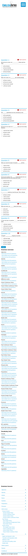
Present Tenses (6, 511)
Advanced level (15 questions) (8, 316)
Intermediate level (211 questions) (9, 304)
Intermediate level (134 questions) (9, 255)
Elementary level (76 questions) (8, 397)
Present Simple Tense (8, 512)
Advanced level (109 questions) (8, 306)
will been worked (5, 194)
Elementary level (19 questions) (8, 412)
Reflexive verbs (6, 539)
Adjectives (3, 489)
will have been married (7, 84)
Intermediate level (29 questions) (9, 392)
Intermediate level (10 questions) (9, 309)
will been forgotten (6, 242)
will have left (5, 210)
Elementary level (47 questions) (8, 435)
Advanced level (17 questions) (8, 295)
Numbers (3, 500)
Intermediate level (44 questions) (9, 262)
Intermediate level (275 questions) (9, 327)
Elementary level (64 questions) (8, 326)
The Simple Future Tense (9, 527)
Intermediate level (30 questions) (9, 321)
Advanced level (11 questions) (8, 322)
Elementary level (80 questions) (8, 463)
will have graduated (6, 119)
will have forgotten (6, 244)
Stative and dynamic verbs (8, 536)
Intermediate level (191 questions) (9, 420)
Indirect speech (5, 545)
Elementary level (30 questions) (8, 409)
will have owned (5, 136)
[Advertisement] (14, 23)
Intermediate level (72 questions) (9, 314)
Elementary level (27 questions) (8, 425)
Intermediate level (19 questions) (9, 294)
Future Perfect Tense (8, 530)
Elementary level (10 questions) (8, 280)
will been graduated (6, 117)
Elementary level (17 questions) (8, 272)
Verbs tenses (4, 509)
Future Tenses (5, 525)
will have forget (5, 238)
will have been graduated (7, 120)
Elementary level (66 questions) (8, 442)
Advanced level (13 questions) (8, 263)
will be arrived (5, 165)
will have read (5, 184)
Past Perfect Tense (7, 523)
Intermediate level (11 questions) (9, 269)
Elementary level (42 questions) (8, 361)
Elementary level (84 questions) (8, 438)
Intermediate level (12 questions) (9, 284)
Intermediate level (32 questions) (9, 341)
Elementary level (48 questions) (8, 366)
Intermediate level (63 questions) (9, 467)
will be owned (5, 134)
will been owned (5, 132)
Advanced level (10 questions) (8, 287)
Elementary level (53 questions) (8, 267)
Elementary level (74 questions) (8, 403)
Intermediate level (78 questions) (9, 375)
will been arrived (6, 169)
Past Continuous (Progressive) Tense (11, 522)
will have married (6, 85)
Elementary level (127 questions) (9, 302)
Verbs (2, 534)
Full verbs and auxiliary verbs (9, 541)
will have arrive (5, 171)
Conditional (4, 551)
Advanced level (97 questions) (8, 329)
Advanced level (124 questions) (8, 422)
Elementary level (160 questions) (9, 445)
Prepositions (4, 503)
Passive (3, 548)
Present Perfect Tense (8, 515)
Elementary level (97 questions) (8, 253)
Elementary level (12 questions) (8, 333)
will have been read (6, 180)
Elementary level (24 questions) (8, 319)
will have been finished (7, 69)
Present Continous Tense (9, 514)
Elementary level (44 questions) (8, 448)
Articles (3, 495)
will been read (5, 182)
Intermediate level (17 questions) (9, 277)
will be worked (5, 196)
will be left (4, 209)
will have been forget (6, 240)
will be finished (5, 66)
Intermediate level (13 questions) (9, 348)
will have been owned (7, 130)
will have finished (6, 71)
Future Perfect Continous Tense (10, 531)
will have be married (6, 82)
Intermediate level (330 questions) (9, 368)
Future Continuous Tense (9, 528)
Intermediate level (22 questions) (9, 274)
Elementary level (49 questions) (8, 260)
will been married (6, 80)
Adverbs (3, 492)
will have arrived (5, 167)
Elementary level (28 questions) (8, 380)
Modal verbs (5, 543)
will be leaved (5, 214)
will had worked (5, 198)
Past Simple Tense (7, 520)
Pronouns (3, 506)
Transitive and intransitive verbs (9, 538)
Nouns (2, 498)
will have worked (5, 200)
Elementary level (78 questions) (8, 419)
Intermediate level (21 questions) (9, 387)
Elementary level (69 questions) (8, 455)
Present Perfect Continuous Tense (11, 517)
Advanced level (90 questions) (8, 257)
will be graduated (6, 115)
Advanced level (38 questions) (8, 370)
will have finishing (6, 68)
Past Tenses (5, 519)
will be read (4, 186)
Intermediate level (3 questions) (8, 457)
